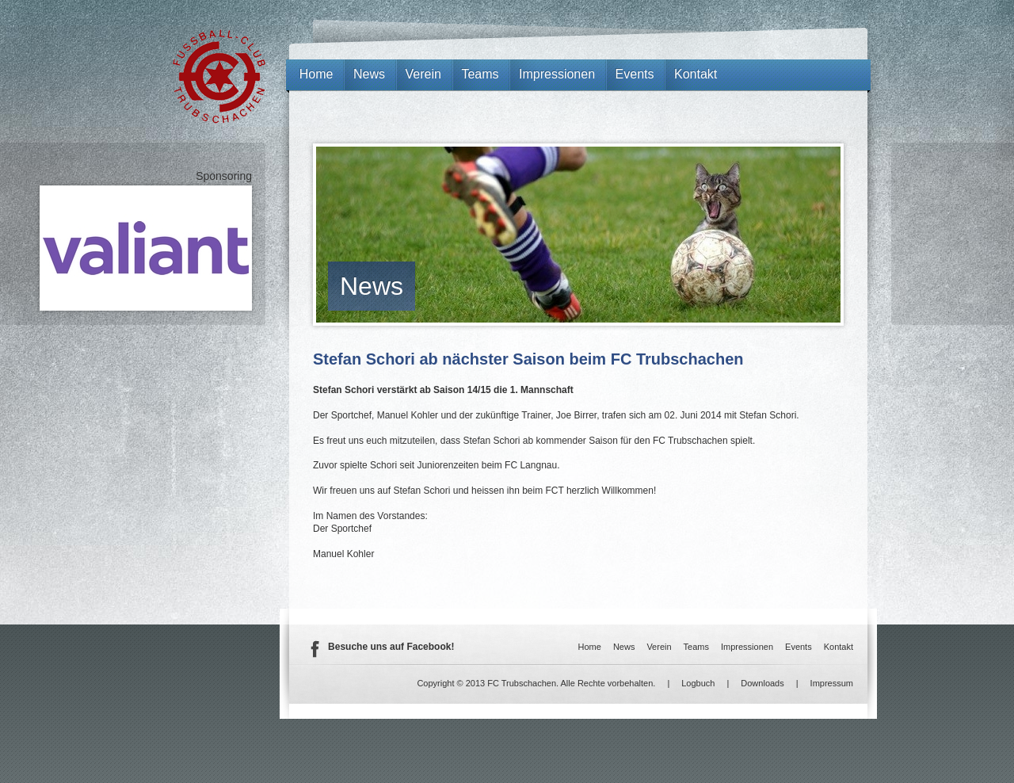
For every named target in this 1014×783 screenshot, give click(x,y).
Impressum (831, 683)
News (371, 286)
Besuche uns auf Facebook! (391, 646)
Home (316, 74)
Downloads (762, 683)
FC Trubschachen (219, 76)
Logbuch (698, 683)
